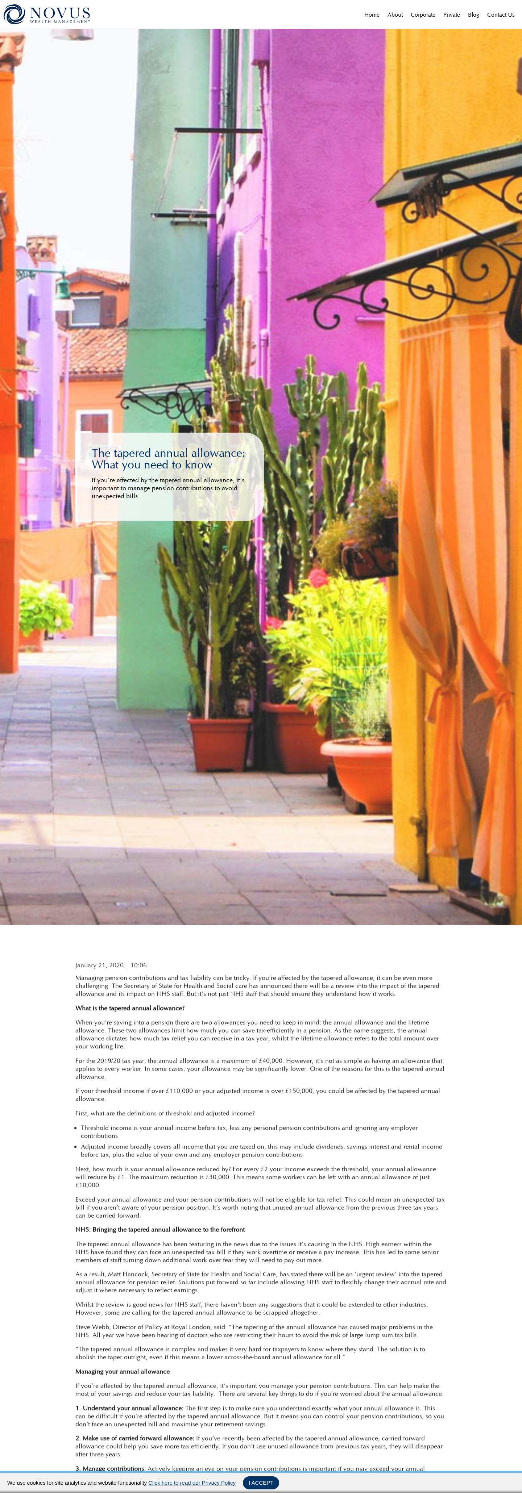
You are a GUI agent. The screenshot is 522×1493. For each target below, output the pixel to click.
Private (451, 14)
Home (372, 14)
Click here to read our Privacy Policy (192, 1483)
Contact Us (500, 14)
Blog (473, 14)
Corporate (423, 14)
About (395, 14)
